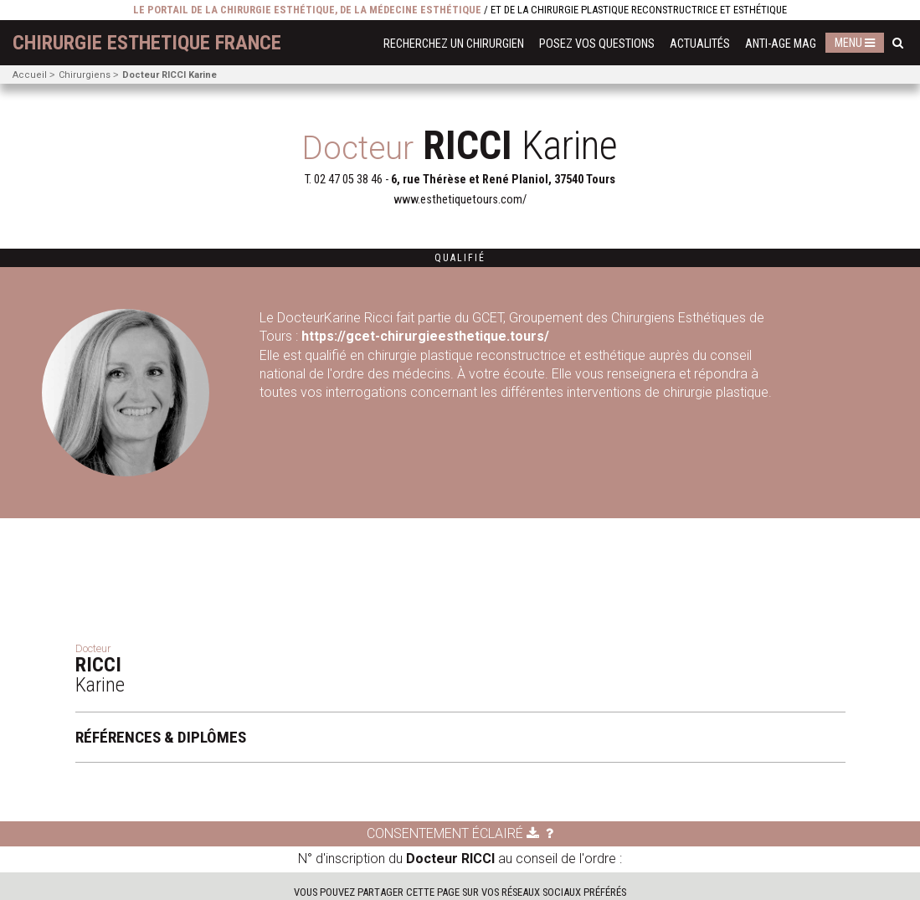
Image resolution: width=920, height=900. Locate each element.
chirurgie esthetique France (147, 43)
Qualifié (460, 258)
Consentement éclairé (453, 833)
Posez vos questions (597, 44)
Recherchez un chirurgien (453, 44)
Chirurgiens (85, 74)
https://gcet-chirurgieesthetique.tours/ (427, 336)
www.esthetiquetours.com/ (460, 200)
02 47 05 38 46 (348, 179)
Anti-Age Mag (780, 44)
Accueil (30, 74)
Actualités (700, 44)
